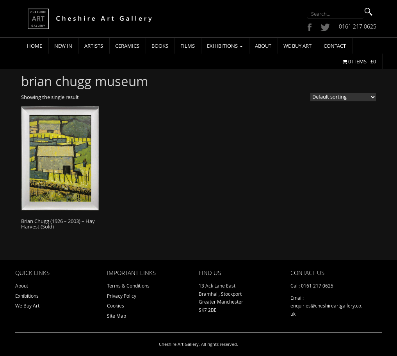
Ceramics (127, 45)
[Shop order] (343, 97)
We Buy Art (297, 45)
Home (34, 45)
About (263, 45)
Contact (335, 45)
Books (159, 45)
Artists (93, 45)
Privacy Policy (121, 296)
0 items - (359, 61)
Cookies (115, 305)
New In (63, 45)
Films (187, 45)
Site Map (116, 316)
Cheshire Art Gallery (179, 344)
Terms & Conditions (128, 285)
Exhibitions (225, 45)
